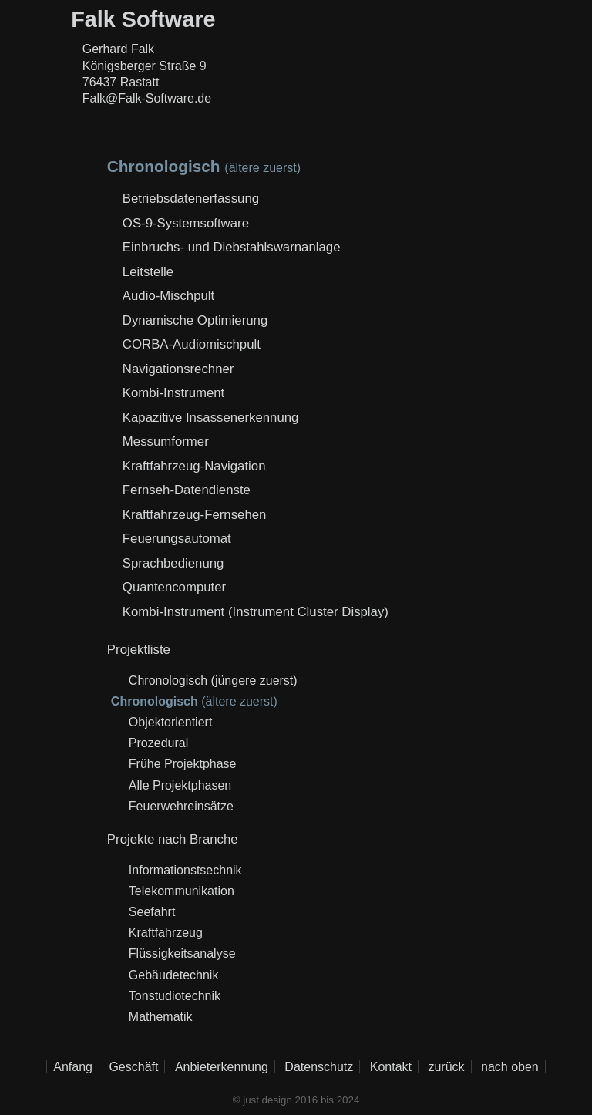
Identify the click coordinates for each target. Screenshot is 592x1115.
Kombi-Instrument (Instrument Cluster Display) (255, 612)
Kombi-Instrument (173, 393)
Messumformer (166, 441)
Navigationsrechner (178, 369)
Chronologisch (168, 680)
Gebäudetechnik (174, 975)
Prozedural (158, 743)
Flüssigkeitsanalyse (182, 953)
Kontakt (391, 1066)
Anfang (72, 1066)
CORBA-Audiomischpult (192, 344)
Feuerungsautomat (177, 538)
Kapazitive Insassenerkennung (211, 417)
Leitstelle (148, 271)
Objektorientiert (171, 722)
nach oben (510, 1066)
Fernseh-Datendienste (187, 490)
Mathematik (161, 1016)
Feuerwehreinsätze (181, 806)
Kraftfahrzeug (166, 932)
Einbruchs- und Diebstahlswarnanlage (232, 247)
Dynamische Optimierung (195, 320)
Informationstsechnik (185, 870)
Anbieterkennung (221, 1066)
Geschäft (133, 1066)
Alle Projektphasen (180, 785)
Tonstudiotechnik (174, 995)
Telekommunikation (181, 891)
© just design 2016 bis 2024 (296, 1100)
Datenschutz (318, 1066)
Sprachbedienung (173, 563)
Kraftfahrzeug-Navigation (194, 466)
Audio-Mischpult (168, 295)
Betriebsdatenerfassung (191, 198)
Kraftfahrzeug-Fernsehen (195, 514)
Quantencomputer (174, 587)
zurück (446, 1066)
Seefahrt (152, 911)
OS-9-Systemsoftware (186, 223)
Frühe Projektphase (183, 763)
